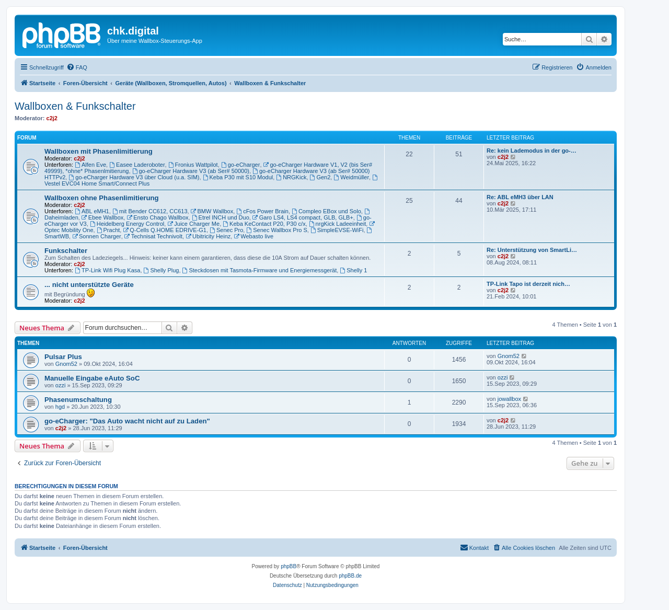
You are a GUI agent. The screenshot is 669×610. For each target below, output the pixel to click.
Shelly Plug (161, 270)
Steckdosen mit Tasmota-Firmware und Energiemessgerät (259, 270)
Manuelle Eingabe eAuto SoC (92, 378)
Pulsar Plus (63, 357)
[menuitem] (76, 67)
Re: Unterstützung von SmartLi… (532, 250)
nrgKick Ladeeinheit (337, 224)
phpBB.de (350, 576)
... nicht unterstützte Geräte (89, 285)
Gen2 (320, 177)
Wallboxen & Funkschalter (75, 106)
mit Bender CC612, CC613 (150, 211)
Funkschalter (65, 251)
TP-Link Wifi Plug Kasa (107, 270)
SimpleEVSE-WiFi (336, 230)
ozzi (60, 385)
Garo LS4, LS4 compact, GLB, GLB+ (302, 217)
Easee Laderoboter (137, 165)
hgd (60, 407)
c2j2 (52, 118)
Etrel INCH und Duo (220, 217)
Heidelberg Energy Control (127, 224)
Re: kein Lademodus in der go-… (531, 150)
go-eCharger (240, 165)
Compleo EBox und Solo (326, 211)
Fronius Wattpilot (193, 165)
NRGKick (291, 177)
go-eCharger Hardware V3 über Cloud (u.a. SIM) (133, 177)
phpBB (288, 566)
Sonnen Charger (96, 236)
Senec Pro (226, 230)
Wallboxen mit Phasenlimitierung (98, 151)
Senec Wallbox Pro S (276, 230)
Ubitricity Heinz (208, 236)
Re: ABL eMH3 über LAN (520, 197)
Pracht (108, 230)
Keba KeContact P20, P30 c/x (264, 224)
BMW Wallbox (212, 211)
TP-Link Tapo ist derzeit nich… (528, 284)
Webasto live (253, 236)
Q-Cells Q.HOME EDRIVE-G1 (164, 230)
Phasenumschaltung (78, 400)
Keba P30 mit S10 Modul (238, 177)
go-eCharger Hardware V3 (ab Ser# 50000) (190, 171)
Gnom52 (66, 364)
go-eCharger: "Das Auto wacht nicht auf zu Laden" (127, 421)
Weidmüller (351, 177)
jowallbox (509, 399)
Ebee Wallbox (102, 217)
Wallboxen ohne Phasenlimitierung (101, 198)
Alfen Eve (90, 165)
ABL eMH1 (92, 211)
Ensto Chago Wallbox (157, 217)
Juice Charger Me (193, 224)
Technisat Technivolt (153, 236)
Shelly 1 (353, 270)
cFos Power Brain (262, 211)
